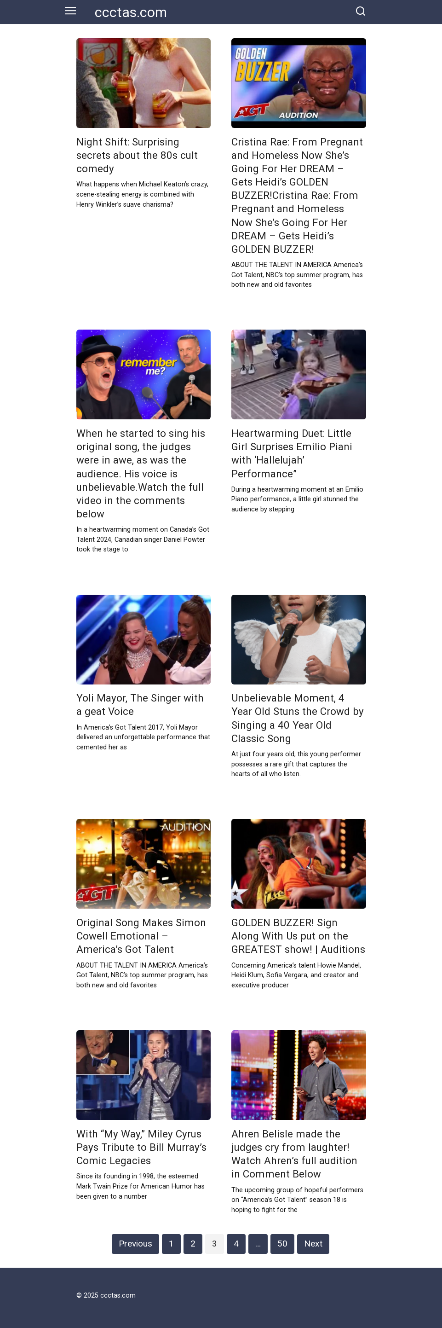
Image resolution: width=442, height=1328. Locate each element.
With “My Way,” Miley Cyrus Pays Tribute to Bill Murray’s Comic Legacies (141, 1147)
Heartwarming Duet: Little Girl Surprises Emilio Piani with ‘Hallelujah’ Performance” (291, 453)
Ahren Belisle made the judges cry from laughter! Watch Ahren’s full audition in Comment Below (294, 1154)
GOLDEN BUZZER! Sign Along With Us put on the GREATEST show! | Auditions (298, 935)
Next (313, 1243)
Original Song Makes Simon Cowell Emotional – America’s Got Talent (141, 935)
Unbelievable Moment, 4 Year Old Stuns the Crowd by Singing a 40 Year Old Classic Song (297, 718)
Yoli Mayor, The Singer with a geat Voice (140, 705)
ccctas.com (131, 12)
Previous (135, 1243)
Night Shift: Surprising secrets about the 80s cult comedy (137, 155)
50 (282, 1243)
